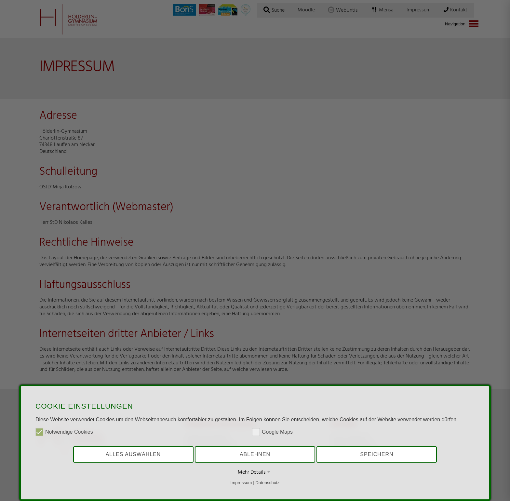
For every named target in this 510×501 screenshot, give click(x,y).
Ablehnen (255, 454)
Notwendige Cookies (64, 432)
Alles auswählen (133, 454)
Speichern (376, 454)
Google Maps (272, 432)
